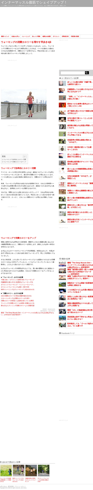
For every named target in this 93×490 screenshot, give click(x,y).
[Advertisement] (46, 20)
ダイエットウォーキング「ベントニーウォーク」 (17, 284)
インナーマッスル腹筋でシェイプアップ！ (34, 2)
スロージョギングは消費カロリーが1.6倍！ (15, 298)
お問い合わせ (3, 486)
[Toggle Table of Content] (24, 156)
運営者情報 (11, 486)
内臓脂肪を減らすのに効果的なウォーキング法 (17, 282)
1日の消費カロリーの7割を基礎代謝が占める (16, 296)
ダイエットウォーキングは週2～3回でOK (15, 287)
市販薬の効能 (75, 36)
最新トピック (5, 36)
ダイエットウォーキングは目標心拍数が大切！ (43, 480)
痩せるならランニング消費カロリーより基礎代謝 (17, 305)
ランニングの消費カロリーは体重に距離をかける (17, 303)
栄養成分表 (65, 36)
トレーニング (26, 36)
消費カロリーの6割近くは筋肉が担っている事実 (17, 301)
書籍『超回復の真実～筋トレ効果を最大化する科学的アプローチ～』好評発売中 (80, 272)
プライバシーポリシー (20, 486)
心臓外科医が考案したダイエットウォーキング (30, 480)
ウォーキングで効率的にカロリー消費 (14, 159)
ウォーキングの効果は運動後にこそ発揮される (5, 480)
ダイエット (56, 36)
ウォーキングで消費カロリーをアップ (14, 162)
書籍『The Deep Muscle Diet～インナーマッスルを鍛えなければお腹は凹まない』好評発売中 (80, 265)
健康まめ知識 (46, 36)
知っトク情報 (36, 36)
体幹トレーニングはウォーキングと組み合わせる (17, 289)
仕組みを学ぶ (15, 36)
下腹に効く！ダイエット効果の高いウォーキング (17, 279)
